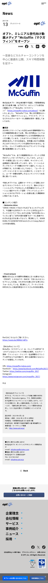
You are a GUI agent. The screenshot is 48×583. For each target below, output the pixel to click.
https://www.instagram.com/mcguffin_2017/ (21, 376)
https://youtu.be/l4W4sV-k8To (15, 340)
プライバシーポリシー (29, 552)
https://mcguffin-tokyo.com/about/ (23, 110)
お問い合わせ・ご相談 (24, 495)
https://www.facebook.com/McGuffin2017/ (30, 368)
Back (25, 471)
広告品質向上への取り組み (12, 552)
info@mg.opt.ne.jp (17, 459)
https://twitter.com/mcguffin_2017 (24, 371)
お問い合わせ (41, 552)
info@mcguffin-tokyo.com (20, 449)
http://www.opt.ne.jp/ (17, 428)
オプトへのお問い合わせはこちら (15, 578)
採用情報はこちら (38, 578)
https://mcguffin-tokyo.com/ (19, 366)
